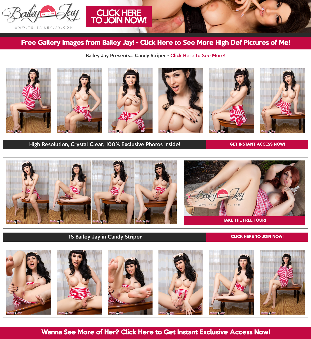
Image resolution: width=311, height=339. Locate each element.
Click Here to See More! (197, 56)
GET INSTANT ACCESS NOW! (257, 144)
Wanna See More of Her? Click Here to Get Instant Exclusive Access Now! (155, 333)
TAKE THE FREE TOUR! (244, 220)
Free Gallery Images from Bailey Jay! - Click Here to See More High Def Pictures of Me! (155, 43)
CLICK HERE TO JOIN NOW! (257, 237)
